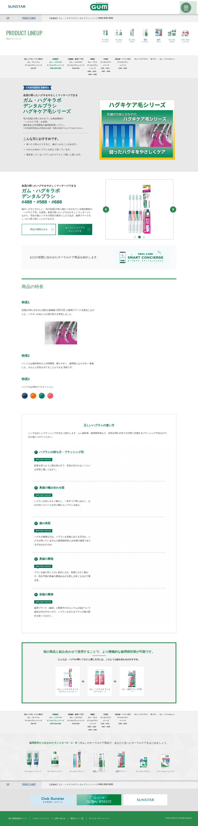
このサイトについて (40, 818)
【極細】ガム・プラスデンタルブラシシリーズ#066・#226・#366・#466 (92, 66)
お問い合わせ (59, 818)
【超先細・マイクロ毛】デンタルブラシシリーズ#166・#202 (122, 63)
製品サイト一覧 (77, 818)
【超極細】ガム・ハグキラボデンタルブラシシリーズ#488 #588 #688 (55, 63)
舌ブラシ (154, 59)
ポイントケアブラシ (141, 59)
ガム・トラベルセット (167, 59)
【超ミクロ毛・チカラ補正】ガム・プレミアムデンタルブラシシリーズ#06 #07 (33, 63)
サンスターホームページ (99, 818)
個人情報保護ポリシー (18, 818)
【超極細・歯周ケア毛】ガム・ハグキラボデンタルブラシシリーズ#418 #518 (75, 63)
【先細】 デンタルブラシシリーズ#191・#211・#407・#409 (105, 65)
